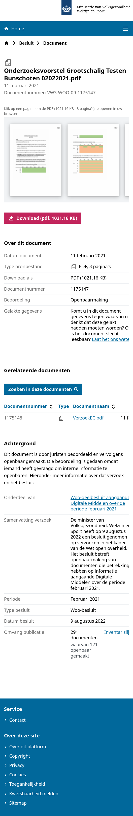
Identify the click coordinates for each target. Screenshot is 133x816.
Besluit (28, 43)
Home (14, 29)
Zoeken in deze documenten (43, 389)
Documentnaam (95, 406)
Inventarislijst (118, 632)
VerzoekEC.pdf (88, 418)
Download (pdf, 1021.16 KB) (42, 218)
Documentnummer (29, 406)
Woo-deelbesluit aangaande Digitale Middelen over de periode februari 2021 (100, 503)
